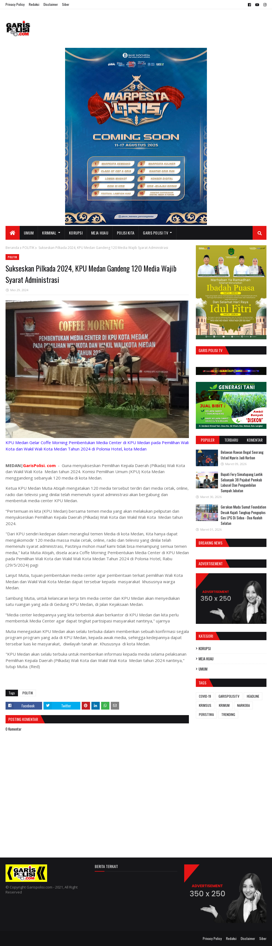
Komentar (255, 440)
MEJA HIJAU (206, 658)
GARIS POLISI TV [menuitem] (155, 233)
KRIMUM (224, 705)
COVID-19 (205, 696)
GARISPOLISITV (229, 696)
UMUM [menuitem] (29, 233)
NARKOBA (243, 705)
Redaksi (34, 4)
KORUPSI (205, 648)
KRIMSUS (205, 705)
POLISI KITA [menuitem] (125, 233)
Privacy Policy (15, 4)
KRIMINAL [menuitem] (49, 233)
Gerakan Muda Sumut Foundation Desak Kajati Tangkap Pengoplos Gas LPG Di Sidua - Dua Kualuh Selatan (243, 515)
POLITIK (28, 247)
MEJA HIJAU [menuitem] (99, 233)
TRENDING (228, 714)
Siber (65, 4)
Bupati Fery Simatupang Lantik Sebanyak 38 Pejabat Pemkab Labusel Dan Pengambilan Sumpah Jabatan (242, 482)
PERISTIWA (206, 714)
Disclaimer (50, 4)
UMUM (203, 669)
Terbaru (231, 440)
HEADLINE (253, 696)
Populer (207, 440)
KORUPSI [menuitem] (76, 233)
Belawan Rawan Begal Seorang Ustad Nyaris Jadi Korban (242, 454)
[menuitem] (13, 233)
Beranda (12, 247)
